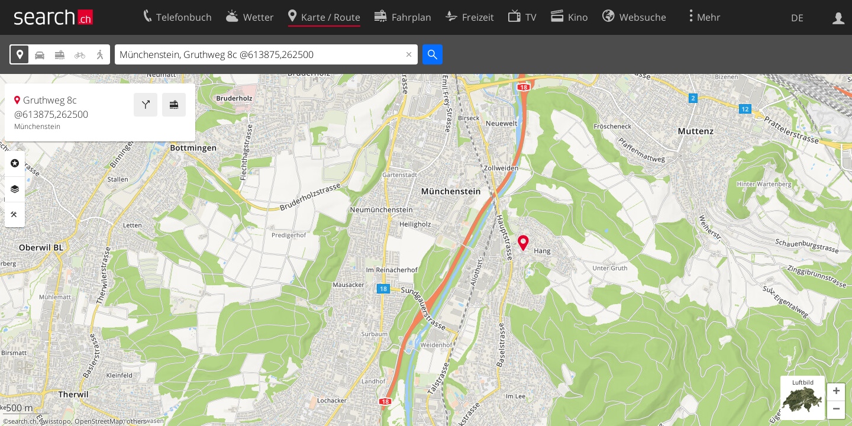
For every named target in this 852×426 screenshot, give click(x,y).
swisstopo (55, 421)
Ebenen (15, 189)
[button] (836, 392)
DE (797, 17)
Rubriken (15, 163)
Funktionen (15, 214)
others (136, 421)
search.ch (22, 421)
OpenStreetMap (99, 421)
